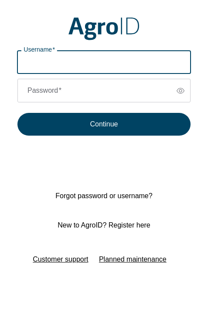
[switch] (180, 90)
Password (44, 90)
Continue (104, 124)
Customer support (60, 259)
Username (39, 49)
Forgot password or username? (103, 196)
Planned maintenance (133, 259)
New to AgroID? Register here (104, 225)
